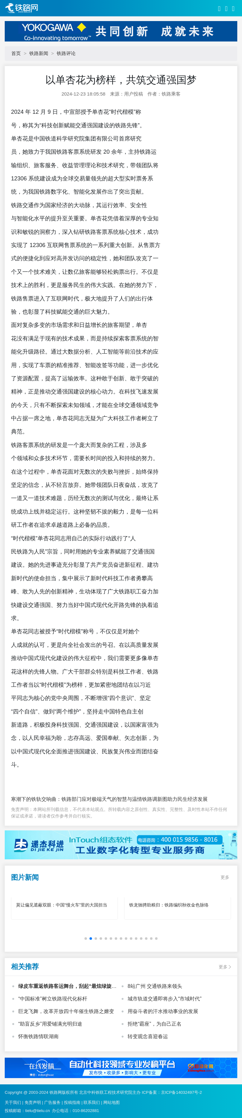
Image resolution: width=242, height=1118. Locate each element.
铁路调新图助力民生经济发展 (175, 799)
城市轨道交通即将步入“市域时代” (165, 998)
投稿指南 (72, 1102)
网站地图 (111, 1102)
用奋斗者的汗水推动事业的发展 (163, 1011)
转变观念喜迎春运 (148, 1036)
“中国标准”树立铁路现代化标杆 (52, 998)
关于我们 (13, 1102)
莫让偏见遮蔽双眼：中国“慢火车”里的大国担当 (61, 904)
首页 (16, 53)
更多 (225, 877)
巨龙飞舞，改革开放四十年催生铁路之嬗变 (66, 1011)
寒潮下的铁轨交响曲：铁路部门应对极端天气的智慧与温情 (76, 799)
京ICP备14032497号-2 (181, 1092)
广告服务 (52, 1102)
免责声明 (33, 1102)
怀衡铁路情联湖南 (38, 1036)
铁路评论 (66, 53)
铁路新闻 (38, 53)
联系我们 (92, 1102)
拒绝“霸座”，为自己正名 (155, 1024)
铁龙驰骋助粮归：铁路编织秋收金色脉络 (169, 904)
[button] (85, 938)
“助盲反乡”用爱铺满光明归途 (50, 1024)
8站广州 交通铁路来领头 (155, 986)
